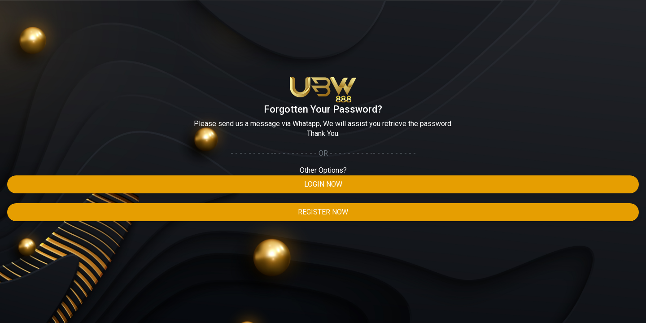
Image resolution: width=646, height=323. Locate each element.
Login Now (323, 184)
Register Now (323, 212)
